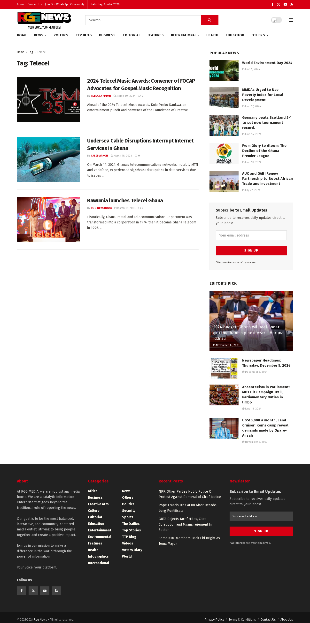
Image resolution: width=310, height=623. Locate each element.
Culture (94, 507)
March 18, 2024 (121, 155)
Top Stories (131, 526)
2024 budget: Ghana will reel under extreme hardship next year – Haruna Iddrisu (248, 328)
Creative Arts (98, 500)
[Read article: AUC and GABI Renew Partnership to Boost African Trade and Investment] (224, 181)
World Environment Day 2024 (267, 63)
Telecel (41, 52)
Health (212, 35)
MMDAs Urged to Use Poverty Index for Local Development (262, 94)
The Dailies (131, 520)
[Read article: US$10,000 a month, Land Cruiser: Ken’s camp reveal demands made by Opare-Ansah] (224, 424)
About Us (286, 615)
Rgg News (40, 615)
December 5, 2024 (255, 367)
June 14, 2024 (251, 134)
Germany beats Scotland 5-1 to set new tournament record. (267, 122)
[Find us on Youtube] (44, 586)
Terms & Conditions (242, 615)
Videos (127, 539)
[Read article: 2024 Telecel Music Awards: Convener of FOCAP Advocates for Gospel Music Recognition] (48, 99)
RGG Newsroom (101, 208)
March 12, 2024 (125, 208)
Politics (61, 35)
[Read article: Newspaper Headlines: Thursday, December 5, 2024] (224, 364)
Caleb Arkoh (99, 155)
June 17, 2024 (251, 106)
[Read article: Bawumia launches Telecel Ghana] (48, 219)
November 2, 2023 (255, 437)
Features (155, 35)
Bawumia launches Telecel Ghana (125, 200)
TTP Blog (84, 35)
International (183, 35)
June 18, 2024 (251, 162)
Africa (92, 487)
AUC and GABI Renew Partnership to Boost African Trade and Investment (267, 178)
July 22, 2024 (251, 190)
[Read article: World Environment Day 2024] (224, 70)
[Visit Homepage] (44, 20)
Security (128, 507)
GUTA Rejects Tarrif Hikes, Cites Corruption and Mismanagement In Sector (185, 520)
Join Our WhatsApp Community (65, 4)
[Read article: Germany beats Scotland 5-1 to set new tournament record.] (224, 125)
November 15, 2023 (226, 341)
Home (22, 35)
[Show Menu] (291, 20)
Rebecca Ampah (101, 95)
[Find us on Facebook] (21, 586)
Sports (127, 513)
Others (258, 35)
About (21, 4)
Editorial (131, 35)
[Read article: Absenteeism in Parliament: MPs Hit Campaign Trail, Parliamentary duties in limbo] (224, 390)
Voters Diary (132, 546)
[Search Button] (209, 20)
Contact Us (35, 4)
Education (235, 35)
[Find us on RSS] (56, 586)
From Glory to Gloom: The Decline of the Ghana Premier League (264, 150)
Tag (30, 52)
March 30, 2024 (124, 95)
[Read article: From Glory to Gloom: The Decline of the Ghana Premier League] (224, 153)
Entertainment (99, 526)
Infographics (98, 552)
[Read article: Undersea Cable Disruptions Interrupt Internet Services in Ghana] (48, 159)
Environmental (99, 533)
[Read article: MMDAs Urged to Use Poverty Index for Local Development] (224, 97)
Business (107, 35)
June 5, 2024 (251, 69)
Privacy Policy (214, 615)
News (38, 35)
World (127, 552)
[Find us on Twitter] (33, 586)
